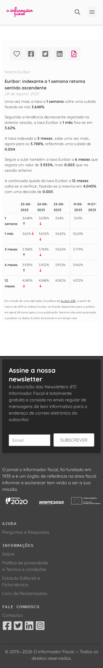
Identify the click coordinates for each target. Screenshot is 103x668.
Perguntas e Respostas (25, 532)
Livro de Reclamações (25, 593)
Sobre (8, 554)
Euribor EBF (68, 300)
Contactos (12, 615)
